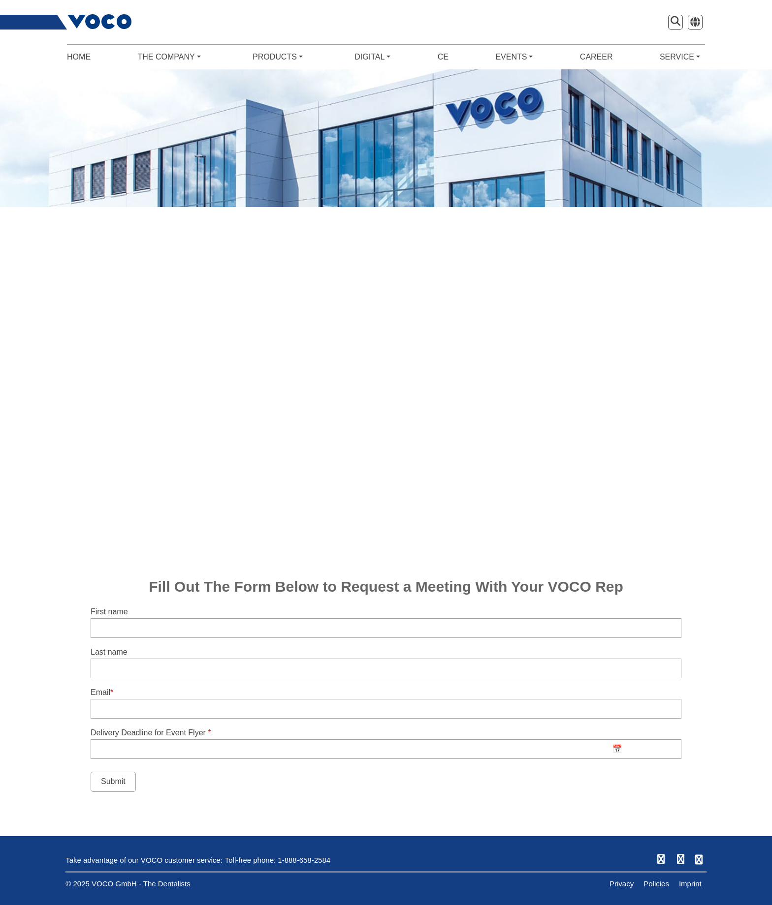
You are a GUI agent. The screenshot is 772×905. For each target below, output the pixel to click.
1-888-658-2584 (304, 860)
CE (443, 57)
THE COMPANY (168, 57)
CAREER (596, 57)
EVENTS (514, 57)
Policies (656, 883)
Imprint (690, 883)
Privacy (622, 883)
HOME (79, 57)
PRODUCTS (278, 57)
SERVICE (680, 57)
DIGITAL (372, 57)
